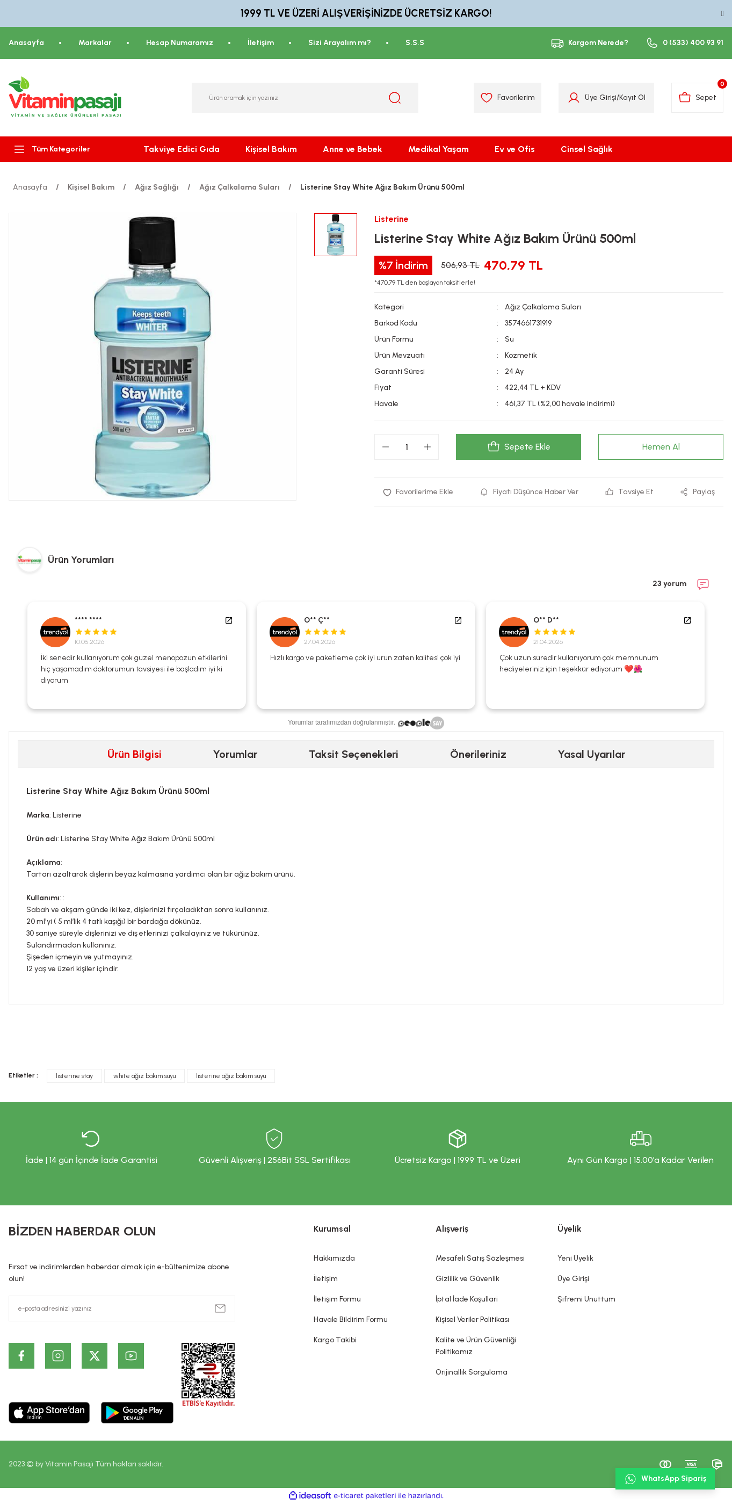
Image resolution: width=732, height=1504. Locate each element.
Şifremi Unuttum (586, 1299)
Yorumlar (235, 754)
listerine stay (74, 1076)
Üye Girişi (573, 1278)
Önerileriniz (478, 754)
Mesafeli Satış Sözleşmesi (480, 1258)
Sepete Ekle (518, 446)
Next (718, 655)
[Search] (305, 98)
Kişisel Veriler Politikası (472, 1319)
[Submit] (220, 1308)
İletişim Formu (337, 1299)
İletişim (326, 1278)
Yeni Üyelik (575, 1258)
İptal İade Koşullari (467, 1299)
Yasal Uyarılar (591, 754)
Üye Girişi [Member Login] (601, 97)
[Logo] (65, 97)
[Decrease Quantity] (385, 447)
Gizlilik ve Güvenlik (467, 1278)
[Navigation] (61, 149)
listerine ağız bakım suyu (231, 1076)
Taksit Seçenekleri (353, 754)
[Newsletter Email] (122, 1308)
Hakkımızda (334, 1258)
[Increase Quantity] (427, 447)
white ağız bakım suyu (144, 1076)
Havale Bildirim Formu (351, 1319)
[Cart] (697, 98)
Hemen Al (661, 447)
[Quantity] (406, 447)
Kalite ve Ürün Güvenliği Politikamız (476, 1345)
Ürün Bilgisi (134, 754)
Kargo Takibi (335, 1339)
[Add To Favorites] (418, 492)
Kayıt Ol (632, 97)
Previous (14, 655)
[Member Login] (574, 97)
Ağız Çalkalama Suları (543, 307)
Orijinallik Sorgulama (472, 1372)
